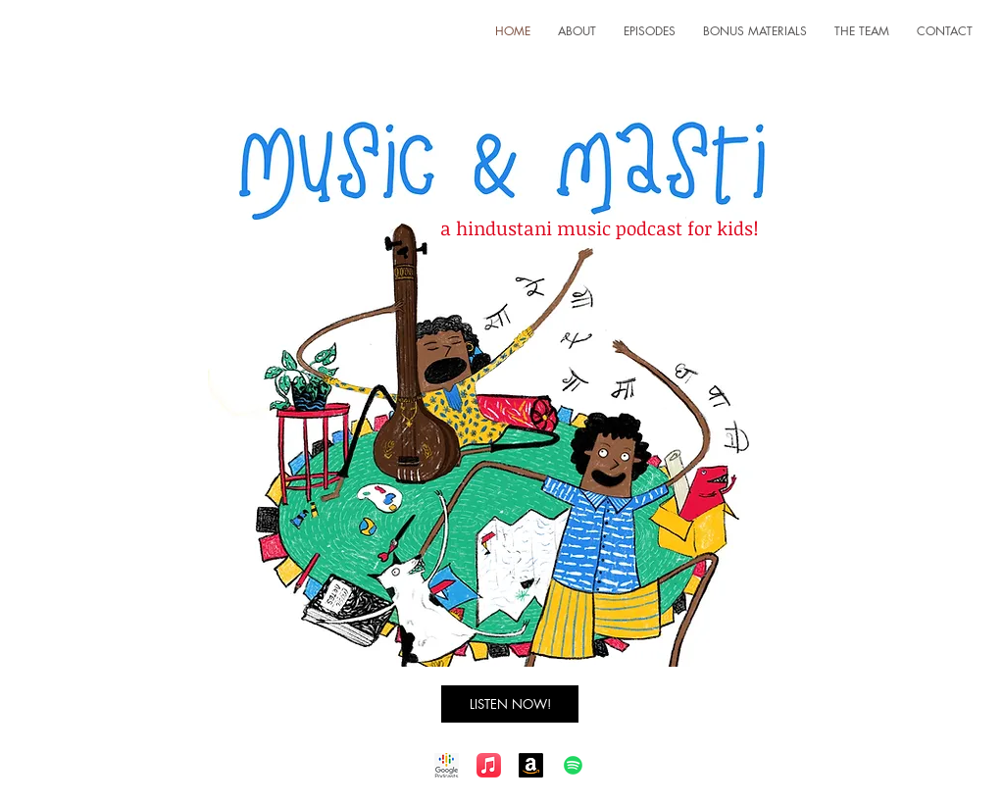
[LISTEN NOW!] (509, 704)
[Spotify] (573, 765)
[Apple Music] (489, 765)
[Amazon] (531, 765)
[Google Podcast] (446, 765)
